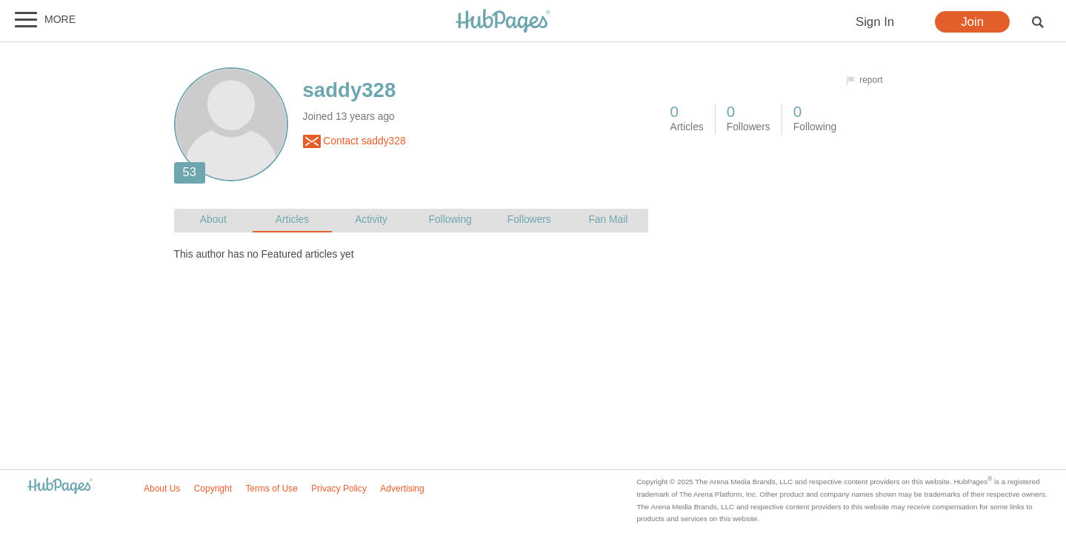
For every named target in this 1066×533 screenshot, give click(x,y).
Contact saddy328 (354, 141)
